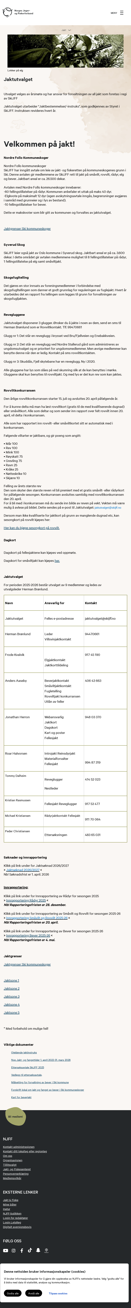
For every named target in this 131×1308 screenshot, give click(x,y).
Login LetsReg (12, 1222)
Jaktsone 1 (11, 980)
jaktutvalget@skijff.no (108, 507)
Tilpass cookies (58, 1293)
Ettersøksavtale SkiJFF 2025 (27, 1067)
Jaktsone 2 (11, 988)
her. (57, 560)
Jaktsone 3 (11, 996)
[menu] (117, 13)
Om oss (7, 1156)
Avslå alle (33, 1293)
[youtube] (5, 1250)
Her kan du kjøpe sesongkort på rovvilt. (32, 527)
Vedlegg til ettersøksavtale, (26, 1075)
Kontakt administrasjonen (18, 1147)
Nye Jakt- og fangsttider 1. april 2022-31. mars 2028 (41, 1060)
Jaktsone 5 (11, 1012)
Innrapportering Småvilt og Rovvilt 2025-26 (37, 917)
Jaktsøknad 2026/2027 (22, 870)
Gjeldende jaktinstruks (24, 1052)
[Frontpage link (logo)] (7, 12)
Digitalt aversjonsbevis (17, 1227)
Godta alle (13, 1293)
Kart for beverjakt (21, 1097)
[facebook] (22, 1250)
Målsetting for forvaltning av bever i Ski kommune (40, 1082)
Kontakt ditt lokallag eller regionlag (25, 1151)
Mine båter (9, 1204)
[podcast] (46, 1250)
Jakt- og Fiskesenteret (17, 1169)
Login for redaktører (15, 1218)
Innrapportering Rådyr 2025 (26, 900)
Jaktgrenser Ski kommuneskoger (27, 228)
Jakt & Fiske (10, 1200)
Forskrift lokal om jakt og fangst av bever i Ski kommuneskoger (47, 1089)
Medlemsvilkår (12, 1178)
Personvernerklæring (16, 1173)
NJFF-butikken (12, 1213)
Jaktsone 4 (12, 1004)
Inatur (6, 1209)
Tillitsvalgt (9, 1165)
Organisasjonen (12, 1160)
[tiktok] (30, 1250)
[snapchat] (38, 1250)
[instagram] (13, 1250)
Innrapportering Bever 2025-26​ (28, 935)
